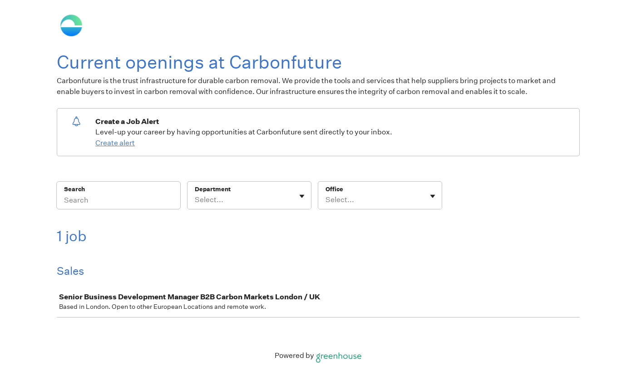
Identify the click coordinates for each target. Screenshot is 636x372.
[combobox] (195, 200)
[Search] (118, 201)
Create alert (115, 143)
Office (334, 189)
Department (213, 189)
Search (74, 189)
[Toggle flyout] (301, 196)
